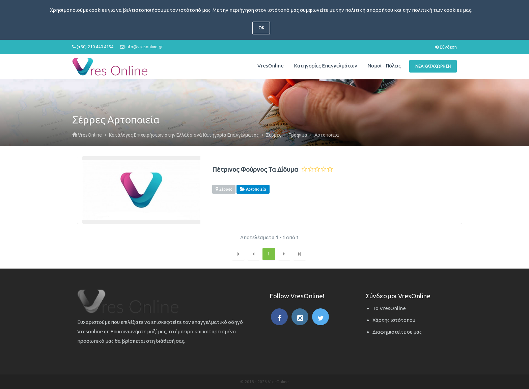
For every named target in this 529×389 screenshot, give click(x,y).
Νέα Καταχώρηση (433, 66)
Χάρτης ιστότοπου (393, 320)
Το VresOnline (389, 308)
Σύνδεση (446, 47)
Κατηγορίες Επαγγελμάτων (325, 65)
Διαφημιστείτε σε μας (397, 332)
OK (261, 28)
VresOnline (270, 65)
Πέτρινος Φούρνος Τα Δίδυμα (255, 169)
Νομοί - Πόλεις (384, 65)
